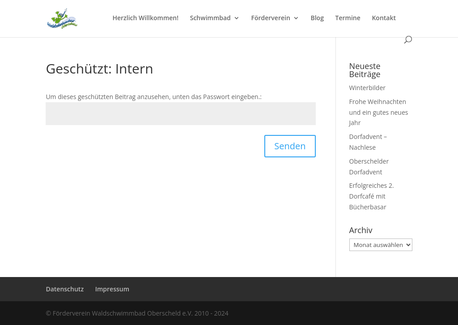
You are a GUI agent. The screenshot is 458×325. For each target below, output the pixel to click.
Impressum (112, 289)
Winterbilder (367, 87)
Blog (316, 18)
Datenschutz (65, 289)
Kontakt (384, 18)
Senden (289, 146)
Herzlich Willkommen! (145, 18)
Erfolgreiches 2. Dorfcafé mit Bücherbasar (371, 196)
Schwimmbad (210, 18)
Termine (347, 18)
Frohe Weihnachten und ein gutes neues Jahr (378, 112)
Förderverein (270, 18)
